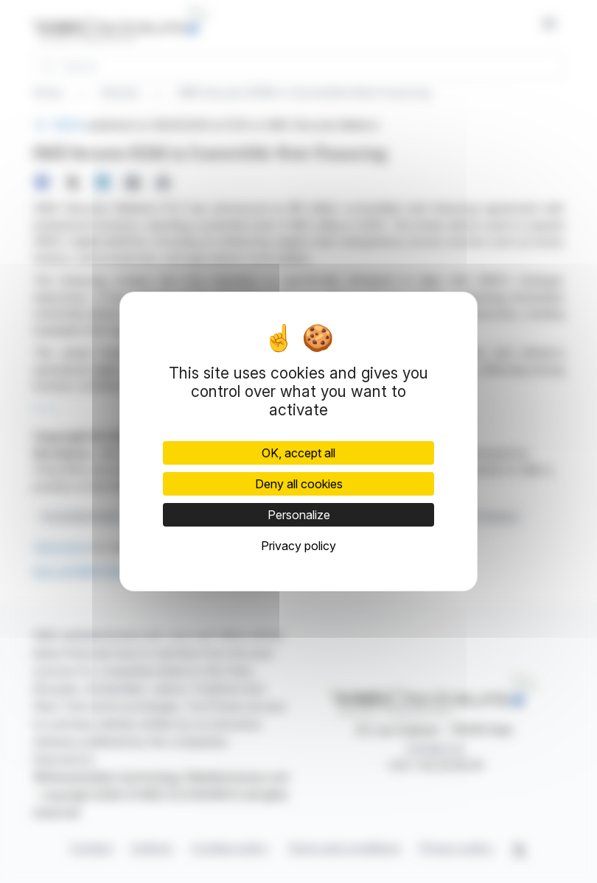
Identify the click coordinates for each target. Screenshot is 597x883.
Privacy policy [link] (298, 545)
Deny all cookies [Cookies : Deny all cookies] (299, 483)
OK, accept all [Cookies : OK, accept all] (298, 453)
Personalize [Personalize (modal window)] (299, 514)
